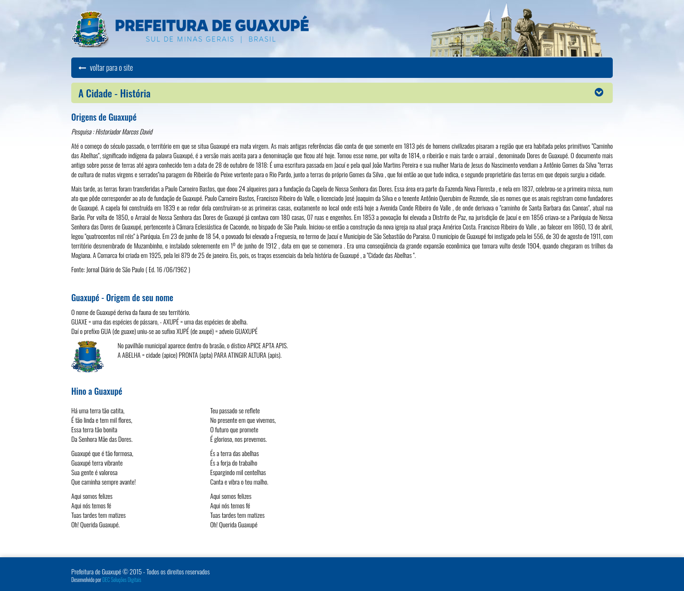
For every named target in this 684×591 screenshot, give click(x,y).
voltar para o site (105, 67)
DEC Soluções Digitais (122, 579)
